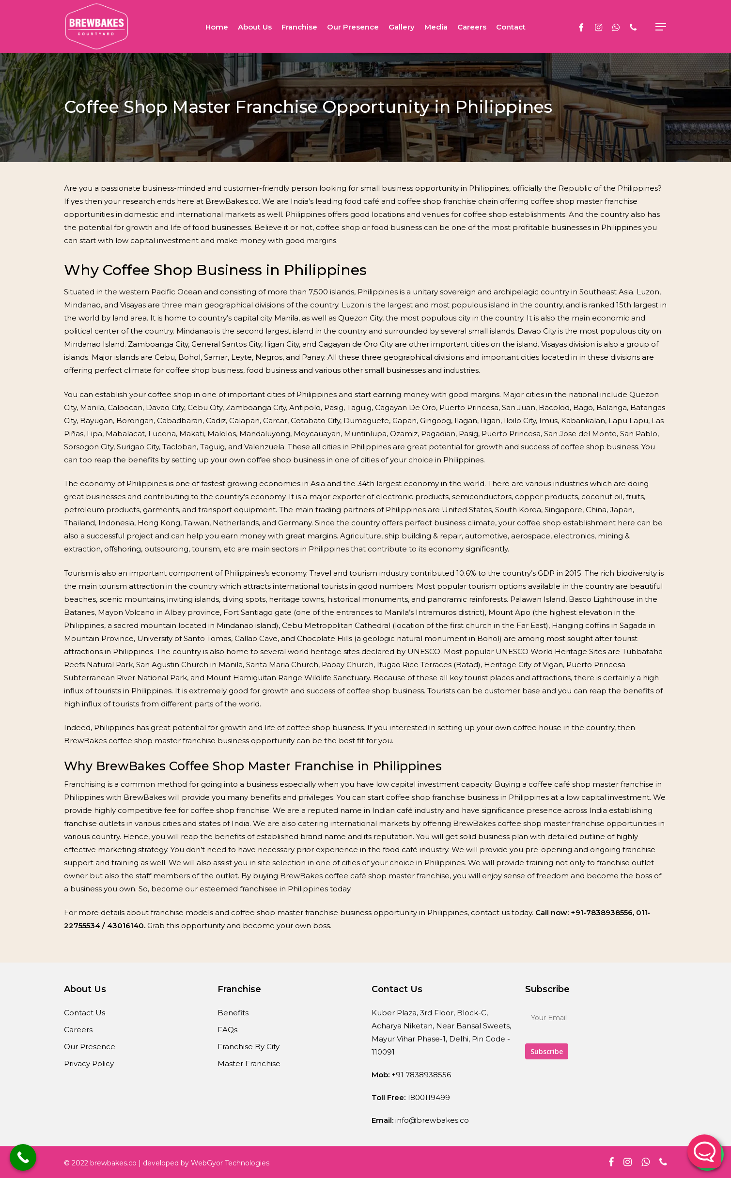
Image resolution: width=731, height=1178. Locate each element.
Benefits (233, 1012)
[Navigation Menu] (661, 27)
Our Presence (89, 1046)
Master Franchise (249, 1063)
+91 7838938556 (421, 1074)
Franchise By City (249, 1046)
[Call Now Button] (23, 1157)
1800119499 (428, 1097)
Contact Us (84, 1012)
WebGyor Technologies (230, 1163)
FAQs (227, 1029)
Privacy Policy (89, 1063)
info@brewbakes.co (432, 1120)
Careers (78, 1029)
